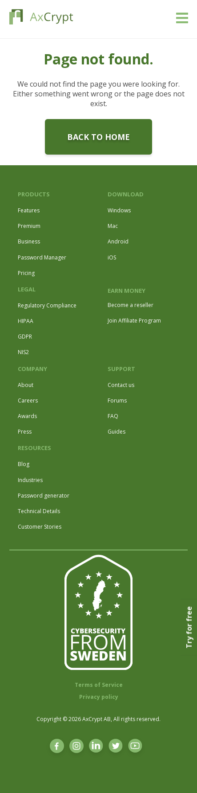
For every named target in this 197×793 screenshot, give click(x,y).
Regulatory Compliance (47, 305)
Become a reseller (130, 305)
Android (118, 241)
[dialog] (180, 775)
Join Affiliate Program (134, 320)
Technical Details (39, 511)
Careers (28, 400)
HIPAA (25, 321)
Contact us (121, 385)
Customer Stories (39, 526)
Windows (119, 210)
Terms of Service (99, 685)
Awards (27, 416)
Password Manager (42, 257)
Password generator (43, 495)
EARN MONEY (126, 291)
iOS (112, 257)
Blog (23, 464)
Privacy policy (98, 697)
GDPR (25, 336)
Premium (29, 226)
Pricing (26, 273)
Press (25, 431)
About (25, 385)
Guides (116, 431)
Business (29, 241)
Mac (113, 226)
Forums (117, 400)
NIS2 (23, 352)
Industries (30, 480)
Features (29, 210)
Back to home (98, 137)
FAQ (113, 416)
